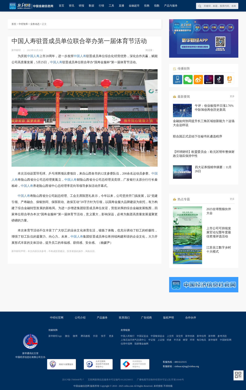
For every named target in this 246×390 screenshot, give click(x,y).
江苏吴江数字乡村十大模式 (218, 249)
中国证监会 (142, 336)
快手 (103, 336)
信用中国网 (126, 343)
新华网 (211, 336)
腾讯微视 (85, 336)
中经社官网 (56, 317)
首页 (61, 5)
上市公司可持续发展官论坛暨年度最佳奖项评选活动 (218, 232)
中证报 (151, 339)
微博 (75, 336)
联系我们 (124, 317)
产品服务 (102, 317)
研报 (81, 5)
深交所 (179, 336)
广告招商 (146, 317)
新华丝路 (189, 336)
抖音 (95, 336)
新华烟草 (213, 339)
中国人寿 (33, 56)
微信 (67, 336)
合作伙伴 (190, 317)
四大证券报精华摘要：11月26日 (213, 169)
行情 (101, 5)
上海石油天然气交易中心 (133, 339)
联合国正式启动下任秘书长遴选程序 (197, 136)
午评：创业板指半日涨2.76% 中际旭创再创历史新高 (214, 107)
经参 (169, 339)
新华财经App (55, 336)
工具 (111, 5)
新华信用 (201, 336)
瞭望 (185, 339)
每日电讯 (201, 339)
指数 (157, 5)
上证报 (161, 339)
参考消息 (222, 336)
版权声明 (168, 317)
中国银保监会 (158, 336)
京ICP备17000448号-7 (73, 379)
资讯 (71, 5)
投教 (147, 5)
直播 (121, 5)
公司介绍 (80, 317)
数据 (91, 5)
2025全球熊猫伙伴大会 (218, 211)
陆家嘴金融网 (141, 343)
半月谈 (177, 339)
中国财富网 (225, 339)
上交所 (170, 336)
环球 (192, 339)
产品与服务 (171, 5)
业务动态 (35, 24)
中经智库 (23, 24)
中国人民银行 (128, 336)
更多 (232, 96)
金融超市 (134, 5)
